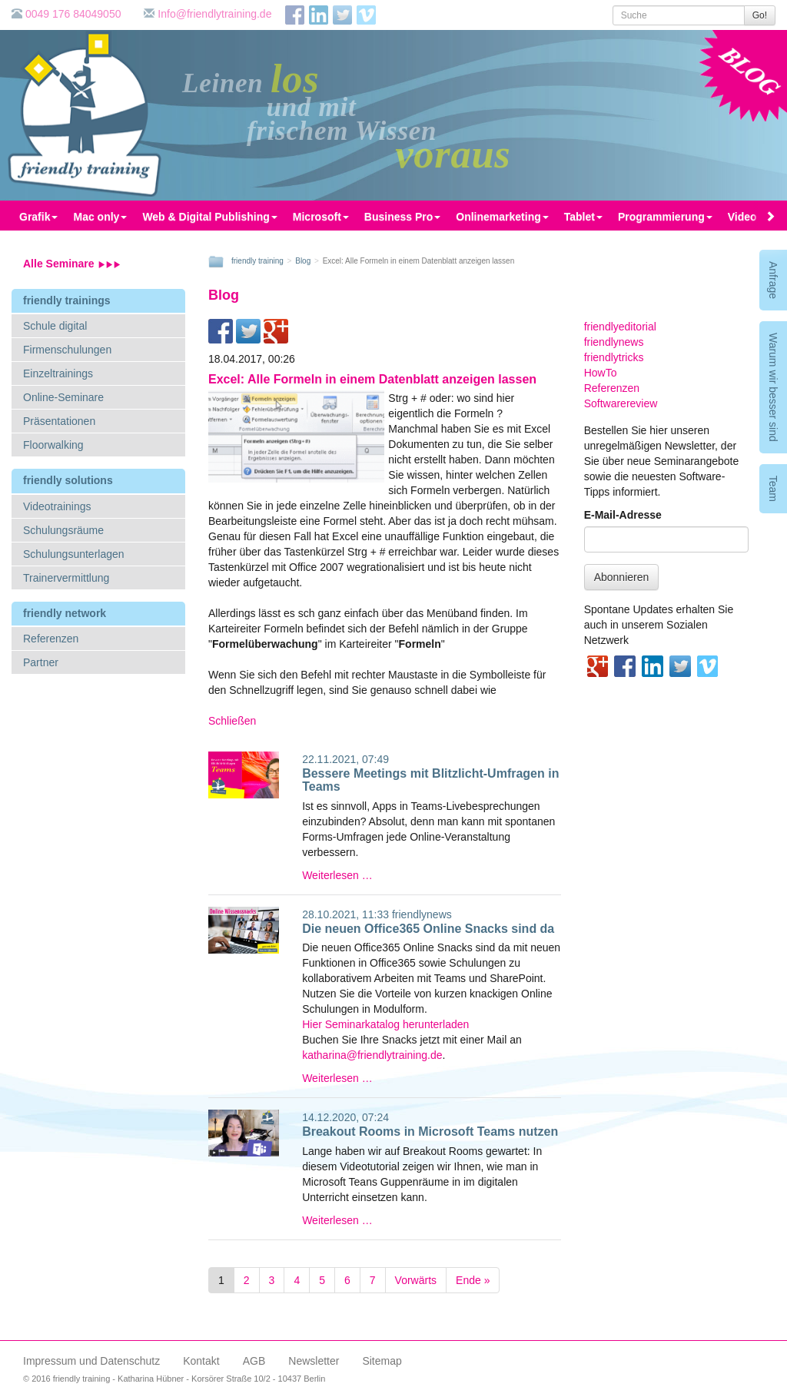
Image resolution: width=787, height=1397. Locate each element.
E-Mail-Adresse (623, 515)
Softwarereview (621, 403)
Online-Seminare (63, 397)
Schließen (232, 721)
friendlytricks (614, 357)
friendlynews (422, 914)
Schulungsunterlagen (74, 554)
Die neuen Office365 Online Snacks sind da (428, 928)
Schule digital (55, 326)
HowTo (600, 373)
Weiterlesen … (337, 875)
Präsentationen (59, 421)
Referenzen (50, 638)
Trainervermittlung (66, 578)
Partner (40, 662)
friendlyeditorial (620, 326)
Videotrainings (57, 506)
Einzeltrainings (58, 373)
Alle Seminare (72, 263)
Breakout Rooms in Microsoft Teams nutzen (430, 1131)
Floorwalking (53, 445)
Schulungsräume (63, 530)
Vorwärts (416, 1280)
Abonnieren (621, 577)
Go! (759, 15)
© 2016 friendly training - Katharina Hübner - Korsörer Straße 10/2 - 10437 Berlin (174, 1378)
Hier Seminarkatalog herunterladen (385, 1024)
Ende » (473, 1280)
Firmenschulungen (67, 349)
